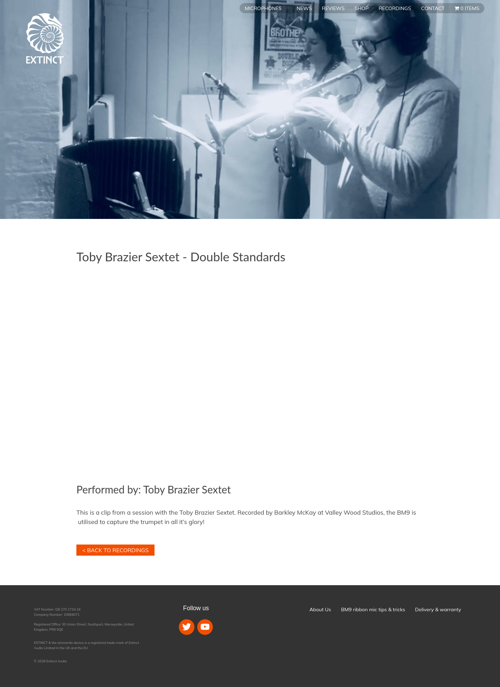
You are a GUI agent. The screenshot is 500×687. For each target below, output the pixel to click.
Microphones (263, 8)
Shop (361, 8)
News (304, 8)
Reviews (333, 8)
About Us (320, 609)
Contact (433, 8)
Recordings (394, 8)
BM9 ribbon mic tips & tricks (373, 609)
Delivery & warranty (438, 609)
